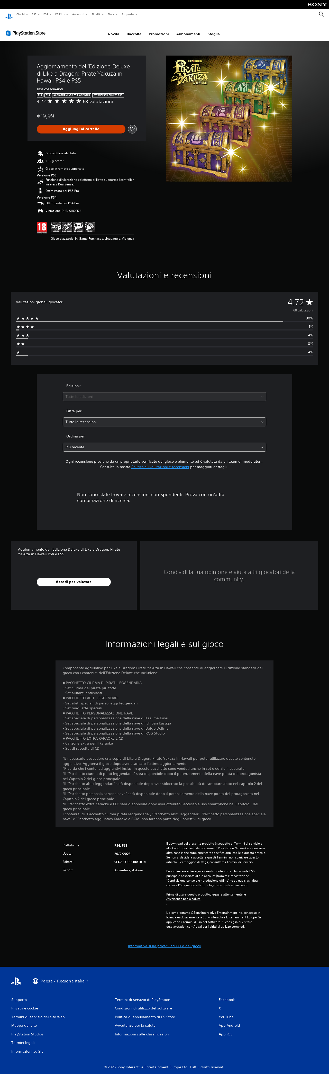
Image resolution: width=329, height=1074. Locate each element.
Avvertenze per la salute (183, 894)
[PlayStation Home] (9, 14)
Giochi (20, 14)
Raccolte (134, 29)
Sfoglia (214, 29)
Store (111, 14)
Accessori (78, 14)
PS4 (46, 14)
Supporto (128, 14)
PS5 (34, 14)
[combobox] (165, 391)
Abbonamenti (188, 29)
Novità (96, 14)
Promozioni (159, 29)
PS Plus (60, 14)
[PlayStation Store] (26, 28)
